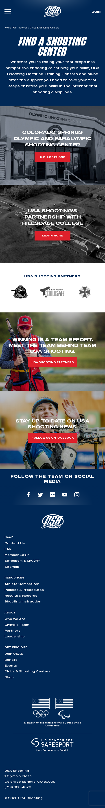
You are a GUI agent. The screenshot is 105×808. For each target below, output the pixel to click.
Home (7, 27)
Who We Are (14, 619)
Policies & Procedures (24, 589)
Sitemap (11, 566)
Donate (11, 659)
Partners (12, 630)
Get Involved (20, 27)
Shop (9, 677)
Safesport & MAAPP (22, 560)
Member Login (17, 555)
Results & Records (20, 595)
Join (96, 11)
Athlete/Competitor (21, 584)
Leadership (14, 636)
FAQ (7, 549)
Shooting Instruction (22, 601)
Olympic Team (16, 624)
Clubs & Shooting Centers (27, 671)
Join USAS (13, 653)
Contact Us (14, 543)
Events (10, 665)
